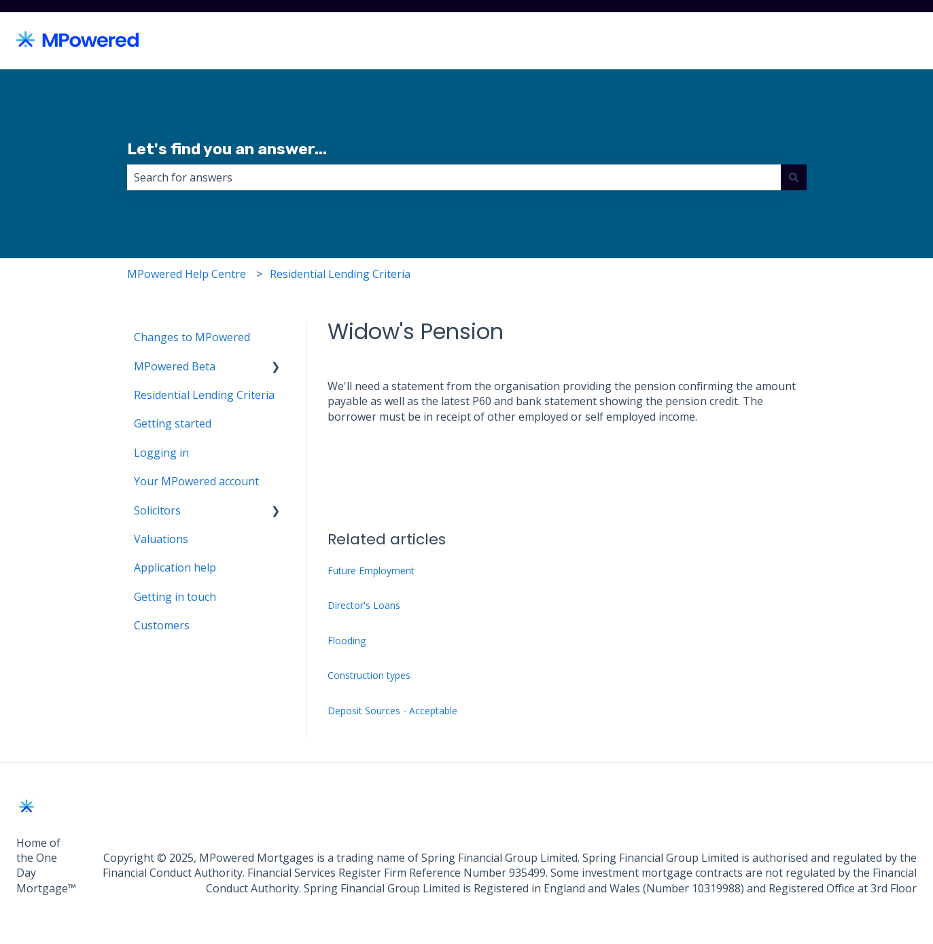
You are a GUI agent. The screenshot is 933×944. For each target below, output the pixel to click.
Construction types (369, 675)
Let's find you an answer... (227, 148)
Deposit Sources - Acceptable (392, 710)
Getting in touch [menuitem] (175, 596)
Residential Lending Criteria (340, 273)
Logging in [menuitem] (161, 452)
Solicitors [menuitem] (157, 510)
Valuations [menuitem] (161, 538)
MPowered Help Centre (186, 273)
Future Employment (371, 570)
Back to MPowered (855, 40)
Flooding (347, 640)
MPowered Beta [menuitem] (174, 366)
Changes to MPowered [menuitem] (192, 337)
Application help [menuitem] (175, 567)
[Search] (794, 177)
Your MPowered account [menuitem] (196, 481)
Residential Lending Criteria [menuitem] (204, 394)
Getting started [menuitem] (172, 423)
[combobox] (454, 177)
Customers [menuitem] (162, 625)
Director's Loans (364, 605)
